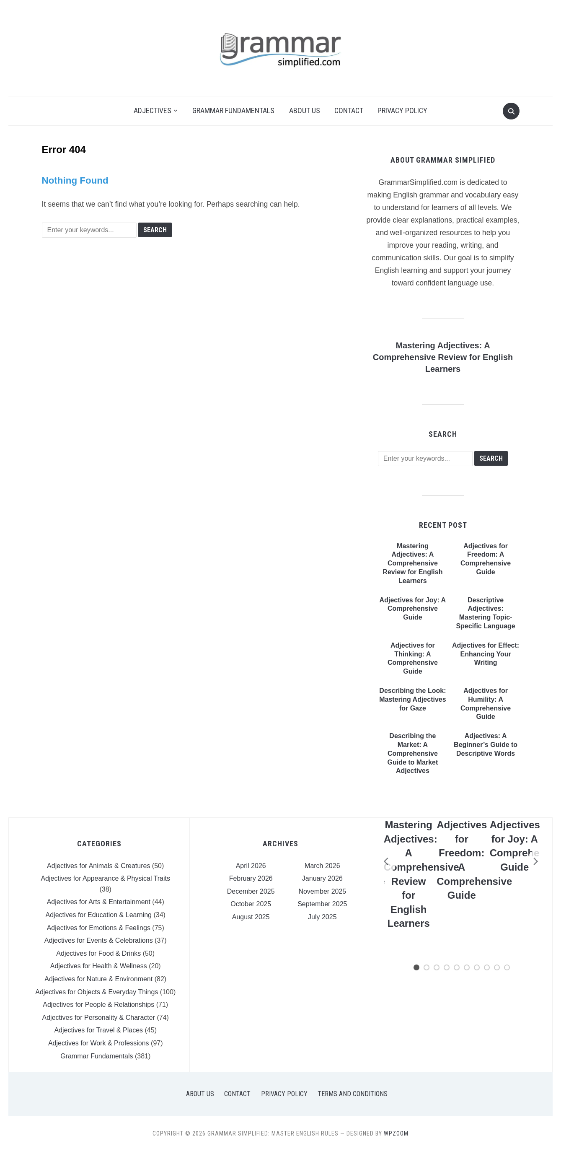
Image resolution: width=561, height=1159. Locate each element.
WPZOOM (396, 1133)
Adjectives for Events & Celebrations (98, 940)
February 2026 (251, 878)
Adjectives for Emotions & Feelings (98, 927)
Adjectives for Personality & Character (98, 1017)
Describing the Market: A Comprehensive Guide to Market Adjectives (412, 753)
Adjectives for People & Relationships (98, 1004)
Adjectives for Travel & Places (98, 1030)
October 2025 (250, 903)
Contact (348, 110)
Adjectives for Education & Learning (99, 914)
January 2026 (322, 878)
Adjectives (152, 110)
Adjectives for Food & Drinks (98, 953)
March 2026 (322, 865)
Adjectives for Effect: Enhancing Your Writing (485, 654)
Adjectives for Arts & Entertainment (98, 901)
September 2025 (322, 903)
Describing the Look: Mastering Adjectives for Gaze (412, 699)
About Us (304, 110)
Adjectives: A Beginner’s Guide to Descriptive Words (485, 744)
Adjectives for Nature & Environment (98, 979)
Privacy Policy (402, 110)
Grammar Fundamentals (233, 110)
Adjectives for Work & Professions (98, 1043)
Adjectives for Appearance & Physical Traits (105, 878)
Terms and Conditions (353, 1094)
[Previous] (383, 861)
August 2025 (251, 916)
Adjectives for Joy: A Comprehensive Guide (413, 608)
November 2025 (322, 891)
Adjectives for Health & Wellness (98, 966)
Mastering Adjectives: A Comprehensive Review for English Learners (443, 357)
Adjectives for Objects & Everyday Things (96, 992)
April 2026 (251, 865)
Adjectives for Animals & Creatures (98, 865)
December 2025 (251, 891)
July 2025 (322, 916)
